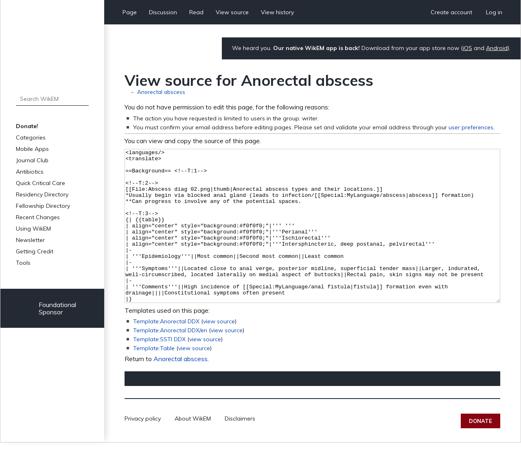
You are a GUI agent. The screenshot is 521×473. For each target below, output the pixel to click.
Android (497, 48)
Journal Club (32, 160)
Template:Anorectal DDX (166, 351)
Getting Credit (34, 251)
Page (130, 12)
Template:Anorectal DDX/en (170, 360)
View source (232, 12)
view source (219, 351)
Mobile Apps (32, 149)
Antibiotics (30, 171)
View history (277, 12)
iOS (467, 48)
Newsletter (30, 240)
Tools (23, 262)
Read (196, 12)
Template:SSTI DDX (159, 369)
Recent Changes (38, 217)
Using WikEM (33, 228)
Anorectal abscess (161, 91)
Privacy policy (143, 449)
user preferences (471, 127)
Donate (480, 451)
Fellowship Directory (43, 205)
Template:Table (154, 378)
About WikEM (193, 449)
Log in (494, 12)
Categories (31, 137)
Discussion (163, 12)
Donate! (27, 126)
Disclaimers (240, 449)
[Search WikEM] (52, 99)
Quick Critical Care (40, 183)
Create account (451, 12)
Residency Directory (42, 194)
